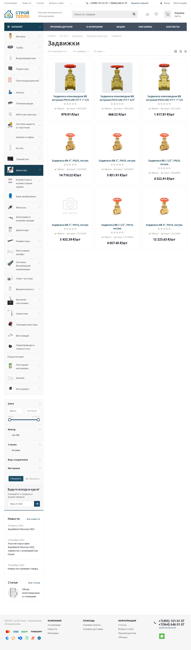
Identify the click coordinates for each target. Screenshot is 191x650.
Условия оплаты (92, 625)
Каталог (17, 26)
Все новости (33, 519)
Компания (54, 620)
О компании (94, 26)
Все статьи (34, 583)
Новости (52, 629)
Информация (127, 620)
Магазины (145, 26)
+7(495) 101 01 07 (99, 3)
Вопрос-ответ (126, 629)
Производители (61, 26)
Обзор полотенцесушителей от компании (34, 593)
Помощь (89, 620)
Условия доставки (93, 629)
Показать (16, 478)
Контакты (173, 26)
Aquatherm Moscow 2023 (21, 529)
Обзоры (122, 637)
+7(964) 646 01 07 (118, 3)
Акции (120, 26)
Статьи (122, 625)
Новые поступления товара (23, 568)
